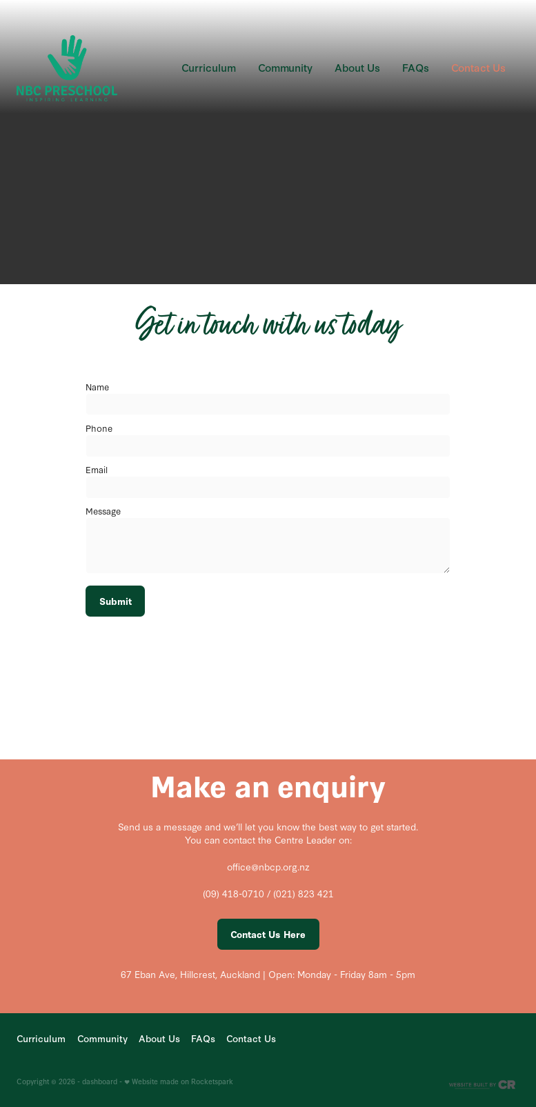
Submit (115, 601)
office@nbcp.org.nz (268, 866)
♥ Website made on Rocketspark (178, 1081)
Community (285, 67)
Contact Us (478, 67)
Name (97, 386)
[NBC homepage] (67, 68)
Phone (99, 427)
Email (97, 469)
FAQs (415, 67)
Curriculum (208, 67)
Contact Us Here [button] (268, 934)
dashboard (99, 1081)
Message (103, 510)
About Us (357, 67)
